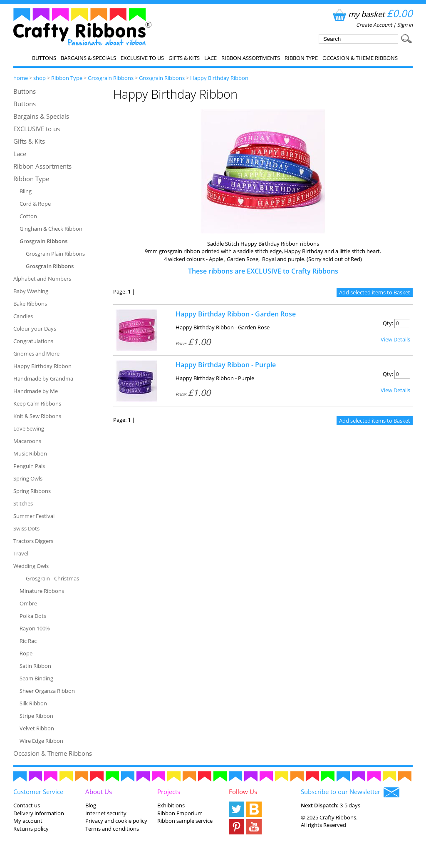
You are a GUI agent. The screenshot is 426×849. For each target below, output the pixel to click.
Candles (23, 316)
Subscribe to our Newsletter (350, 792)
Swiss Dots (26, 528)
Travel (20, 553)
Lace (210, 58)
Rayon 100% (35, 628)
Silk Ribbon (33, 703)
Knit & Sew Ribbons (37, 416)
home (20, 78)
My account (27, 820)
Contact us (26, 805)
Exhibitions (171, 805)
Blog (90, 805)
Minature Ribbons (42, 591)
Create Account (374, 24)
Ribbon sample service (185, 820)
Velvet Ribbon (37, 728)
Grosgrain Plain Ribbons (55, 253)
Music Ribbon (30, 453)
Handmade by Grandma (43, 378)
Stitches (23, 503)
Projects (168, 791)
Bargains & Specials (88, 58)
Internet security (105, 813)
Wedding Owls (31, 566)
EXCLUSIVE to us (142, 58)
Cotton (28, 216)
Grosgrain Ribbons (111, 78)
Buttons (44, 58)
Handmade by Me (35, 391)
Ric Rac (28, 640)
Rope (26, 653)
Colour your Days (34, 328)
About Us (98, 791)
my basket (372, 14)
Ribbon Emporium (180, 813)
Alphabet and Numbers (42, 278)
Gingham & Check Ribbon (51, 228)
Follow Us (243, 791)
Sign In (405, 24)
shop (39, 78)
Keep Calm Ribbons (37, 403)
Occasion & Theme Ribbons (360, 58)
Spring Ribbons (32, 491)
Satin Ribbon (35, 665)
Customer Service (38, 791)
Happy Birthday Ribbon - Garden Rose (236, 314)
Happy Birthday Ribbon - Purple (226, 364)
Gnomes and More (36, 353)
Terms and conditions (112, 828)
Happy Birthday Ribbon (219, 78)
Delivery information (38, 813)
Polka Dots (33, 615)
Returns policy (31, 828)
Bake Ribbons (30, 303)
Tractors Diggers (33, 541)
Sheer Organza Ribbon (47, 690)
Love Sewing (28, 428)
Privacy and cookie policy (116, 820)
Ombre (28, 603)
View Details (395, 339)
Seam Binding (36, 678)
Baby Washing (30, 291)
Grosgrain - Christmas (52, 578)
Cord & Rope (35, 203)
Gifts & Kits (184, 58)
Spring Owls (27, 478)
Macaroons (27, 441)
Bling (26, 191)
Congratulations (33, 341)
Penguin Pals (29, 466)
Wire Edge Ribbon (41, 740)
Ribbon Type (301, 58)
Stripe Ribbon (36, 715)
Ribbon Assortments (250, 58)
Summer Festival (33, 516)
